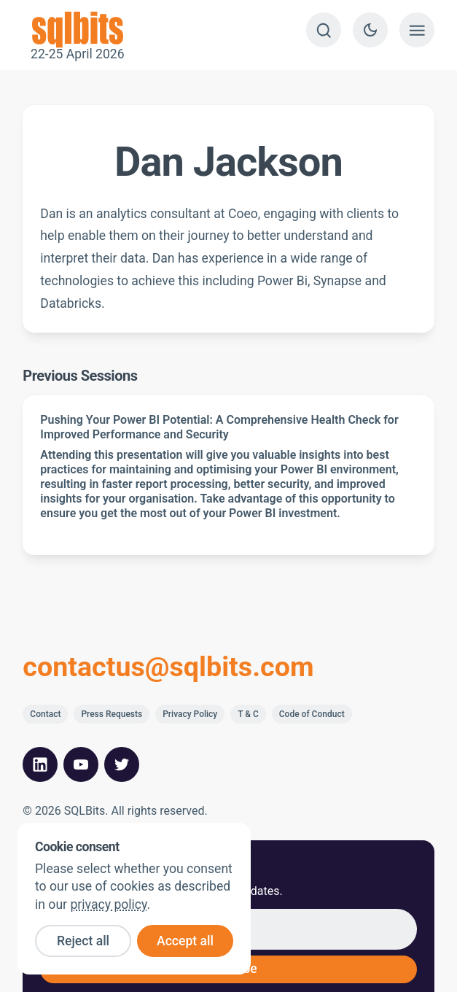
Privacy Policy (190, 714)
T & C (248, 714)
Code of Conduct (312, 714)
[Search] (323, 29)
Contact (45, 714)
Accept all (185, 941)
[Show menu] (416, 29)
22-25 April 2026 (77, 30)
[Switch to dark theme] (370, 29)
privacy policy (108, 904)
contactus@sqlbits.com (168, 667)
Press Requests (111, 714)
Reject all (83, 941)
